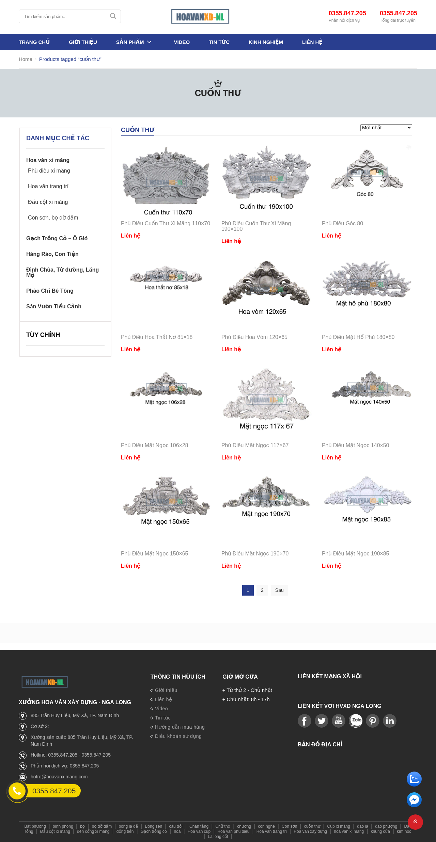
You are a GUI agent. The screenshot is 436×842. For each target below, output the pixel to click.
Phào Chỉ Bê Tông (50, 291)
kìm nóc (404, 831)
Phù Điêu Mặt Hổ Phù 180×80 (358, 337)
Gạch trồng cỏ (154, 831)
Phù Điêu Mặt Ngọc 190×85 (356, 553)
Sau (279, 590)
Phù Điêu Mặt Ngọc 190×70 (255, 553)
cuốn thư (312, 826)
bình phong (63, 826)
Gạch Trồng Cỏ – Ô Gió (57, 238)
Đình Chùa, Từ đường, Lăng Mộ (62, 272)
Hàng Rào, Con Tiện (52, 254)
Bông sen (153, 826)
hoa (177, 831)
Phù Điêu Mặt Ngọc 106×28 (155, 445)
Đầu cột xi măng (48, 202)
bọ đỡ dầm (102, 826)
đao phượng (386, 826)
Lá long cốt (218, 836)
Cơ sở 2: (40, 726)
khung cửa (380, 831)
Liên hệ (312, 42)
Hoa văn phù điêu (233, 831)
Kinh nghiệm (266, 42)
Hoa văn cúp (199, 831)
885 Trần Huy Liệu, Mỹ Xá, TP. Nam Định (75, 715)
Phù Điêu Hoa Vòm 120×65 (254, 337)
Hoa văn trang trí (48, 186)
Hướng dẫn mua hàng (177, 727)
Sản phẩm (130, 42)
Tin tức (219, 42)
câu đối (175, 826)
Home (25, 59)
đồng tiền (125, 831)
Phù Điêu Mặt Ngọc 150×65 (155, 553)
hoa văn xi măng (349, 831)
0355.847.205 (347, 13)
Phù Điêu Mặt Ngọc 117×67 (255, 445)
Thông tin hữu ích (177, 676)
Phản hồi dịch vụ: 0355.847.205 (65, 765)
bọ (82, 826)
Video (182, 42)
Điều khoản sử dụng (176, 736)
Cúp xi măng (338, 826)
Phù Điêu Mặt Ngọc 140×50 (356, 445)
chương (244, 826)
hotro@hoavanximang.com (59, 776)
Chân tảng (198, 826)
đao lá (362, 826)
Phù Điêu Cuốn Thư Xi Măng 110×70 (166, 223)
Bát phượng (35, 826)
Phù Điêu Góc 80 (342, 223)
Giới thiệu (83, 42)
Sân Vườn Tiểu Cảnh (53, 306)
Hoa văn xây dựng (310, 831)
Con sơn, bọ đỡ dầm (53, 218)
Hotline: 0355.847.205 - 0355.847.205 (71, 755)
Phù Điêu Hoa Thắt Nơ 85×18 (157, 337)
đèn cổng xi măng (93, 831)
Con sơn (289, 826)
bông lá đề (128, 826)
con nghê (266, 826)
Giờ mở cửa (240, 676)
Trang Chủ (34, 42)
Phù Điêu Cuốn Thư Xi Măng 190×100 (256, 226)
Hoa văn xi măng (47, 160)
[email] (414, 805)
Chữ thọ (222, 826)
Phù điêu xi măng (49, 171)
